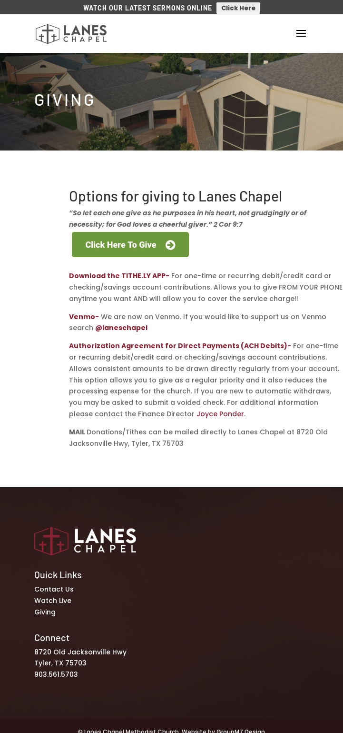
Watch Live (52, 597)
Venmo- (84, 312)
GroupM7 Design (240, 728)
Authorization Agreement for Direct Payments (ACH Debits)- (180, 342)
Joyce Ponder (220, 410)
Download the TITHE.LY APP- (119, 272)
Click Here (238, 7)
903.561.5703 (56, 670)
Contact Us (54, 585)
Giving (45, 608)
